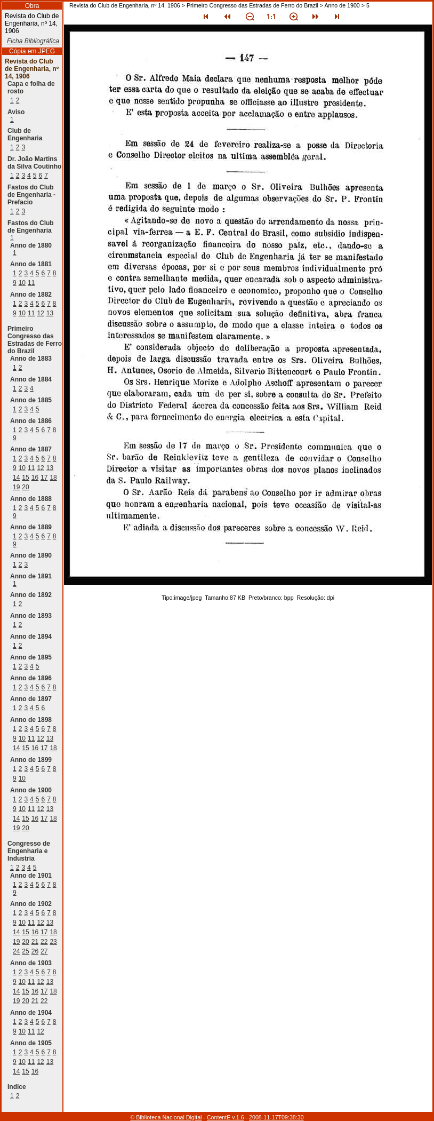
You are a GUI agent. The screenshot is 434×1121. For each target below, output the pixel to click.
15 (25, 477)
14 (16, 477)
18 (53, 477)
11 (31, 283)
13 (49, 313)
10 (22, 283)
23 (53, 941)
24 (16, 951)
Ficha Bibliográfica (33, 41)
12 (40, 313)
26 (34, 951)
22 (44, 941)
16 (34, 477)
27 (44, 951)
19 (16, 487)
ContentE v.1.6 (225, 1117)
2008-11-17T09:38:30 (276, 1117)
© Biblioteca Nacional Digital (166, 1117)
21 (34, 941)
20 (25, 487)
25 (25, 951)
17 (44, 477)
